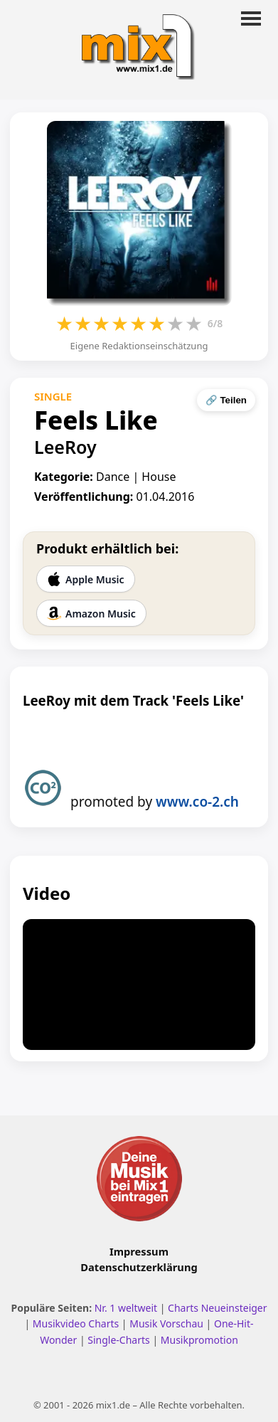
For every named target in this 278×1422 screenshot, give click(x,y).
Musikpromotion (199, 1340)
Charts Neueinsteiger (217, 1308)
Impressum (139, 1251)
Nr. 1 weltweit (126, 1308)
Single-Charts (118, 1340)
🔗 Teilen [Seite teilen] (226, 400)
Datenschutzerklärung (138, 1267)
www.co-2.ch (197, 801)
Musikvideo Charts (76, 1323)
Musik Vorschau (166, 1323)
